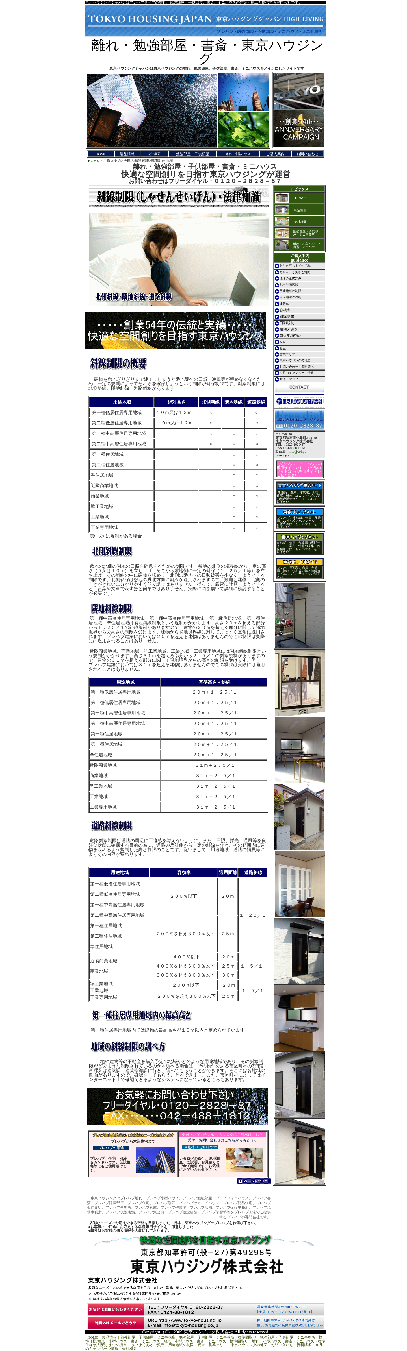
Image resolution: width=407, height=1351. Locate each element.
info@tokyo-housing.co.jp (292, 453)
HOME (93, 160)
